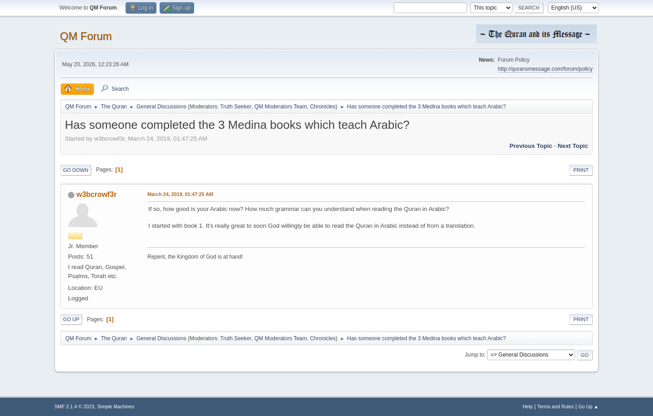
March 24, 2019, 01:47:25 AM (180, 194)
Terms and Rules (555, 406)
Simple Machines (115, 406)
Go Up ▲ (588, 406)
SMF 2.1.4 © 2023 (74, 406)
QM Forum (86, 36)
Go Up (71, 319)
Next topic (573, 145)
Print (581, 170)
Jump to (474, 355)
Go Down (75, 170)
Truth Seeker (236, 106)
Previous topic (530, 145)
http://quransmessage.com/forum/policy (545, 69)
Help (528, 406)
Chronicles (323, 106)
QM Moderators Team (280, 106)
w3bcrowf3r (96, 194)
